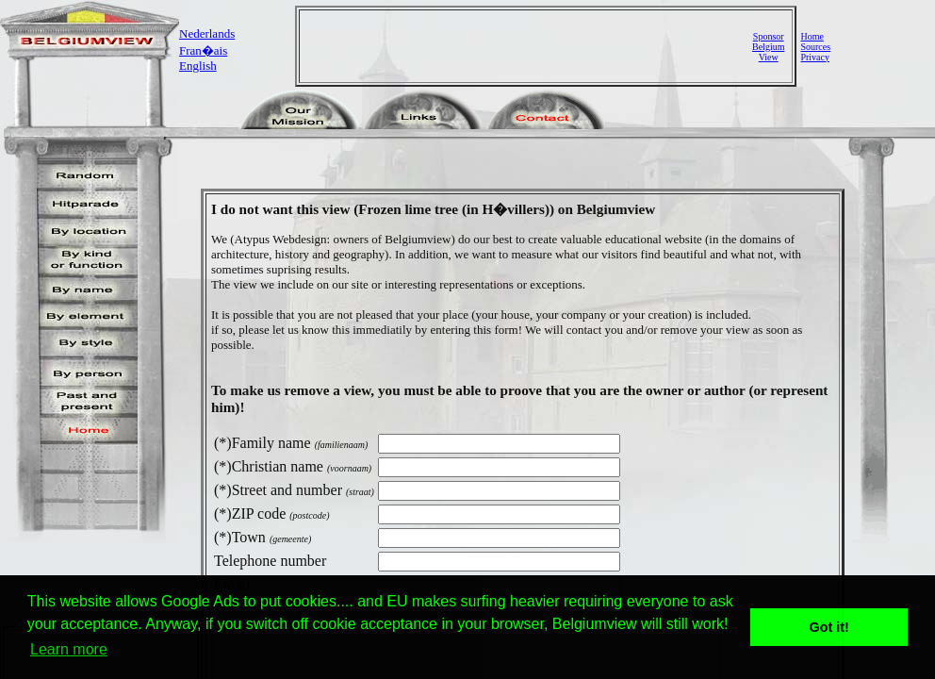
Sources (815, 46)
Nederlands (207, 33)
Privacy (814, 57)
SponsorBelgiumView (768, 46)
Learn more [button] (68, 649)
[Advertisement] (527, 46)
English (198, 65)
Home (811, 36)
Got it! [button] (829, 627)
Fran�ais (203, 50)
